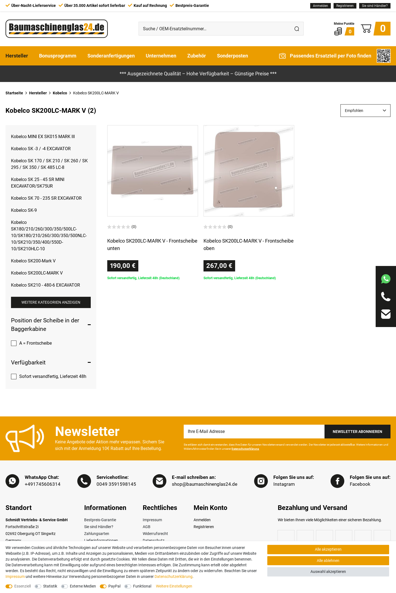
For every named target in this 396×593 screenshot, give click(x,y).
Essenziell (22, 586)
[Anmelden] (320, 6)
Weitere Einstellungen (174, 586)
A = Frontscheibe (35, 343)
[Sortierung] (365, 110)
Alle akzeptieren (328, 549)
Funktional (142, 586)
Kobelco (60, 93)
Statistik (50, 586)
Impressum (152, 520)
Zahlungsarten (96, 534)
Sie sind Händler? (375, 6)
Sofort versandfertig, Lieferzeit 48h (52, 376)
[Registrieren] (345, 6)
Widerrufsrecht (155, 534)
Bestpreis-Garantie (100, 520)
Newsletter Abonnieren (357, 431)
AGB (146, 527)
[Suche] (296, 28)
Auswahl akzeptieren (328, 571)
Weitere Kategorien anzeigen (50, 302)
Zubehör (196, 56)
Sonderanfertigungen (111, 56)
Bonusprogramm (57, 56)
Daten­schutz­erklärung (174, 576)
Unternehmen (161, 56)
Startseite (14, 93)
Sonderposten (232, 56)
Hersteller (17, 56)
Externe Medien (83, 586)
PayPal (114, 586)
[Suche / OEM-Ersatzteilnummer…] (214, 28)
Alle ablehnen (328, 560)
